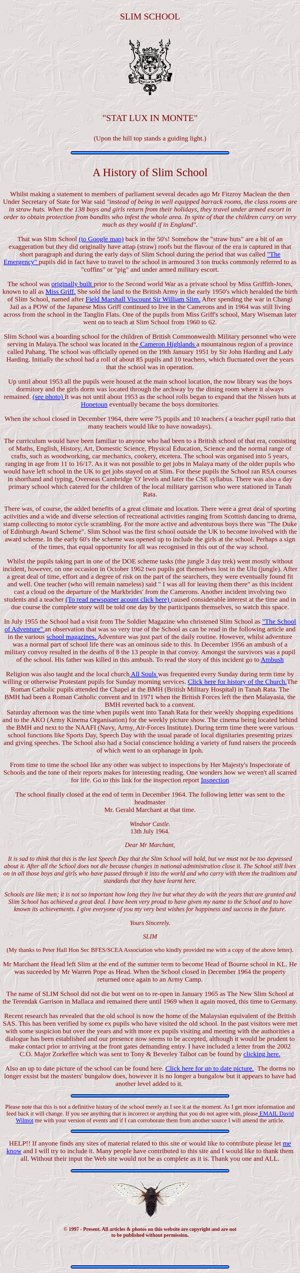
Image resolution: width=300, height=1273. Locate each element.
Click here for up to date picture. (210, 1068)
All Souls (144, 674)
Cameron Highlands (167, 344)
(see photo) (49, 396)
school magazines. (72, 636)
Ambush (272, 659)
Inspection (215, 780)
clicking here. (261, 1054)
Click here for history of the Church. (237, 681)
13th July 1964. (150, 827)
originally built (72, 284)
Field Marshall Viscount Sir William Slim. (142, 299)
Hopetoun (94, 404)
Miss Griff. (61, 291)
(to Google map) (101, 239)
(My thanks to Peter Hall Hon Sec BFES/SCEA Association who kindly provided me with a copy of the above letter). (150, 949)
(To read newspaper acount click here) (118, 599)
